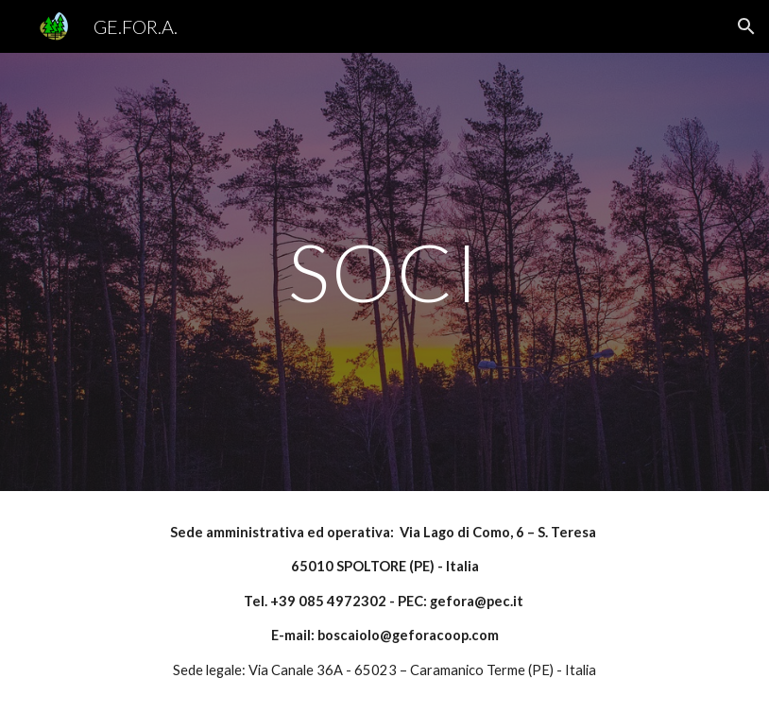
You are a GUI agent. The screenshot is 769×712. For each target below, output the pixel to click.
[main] (384, 271)
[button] (746, 26)
